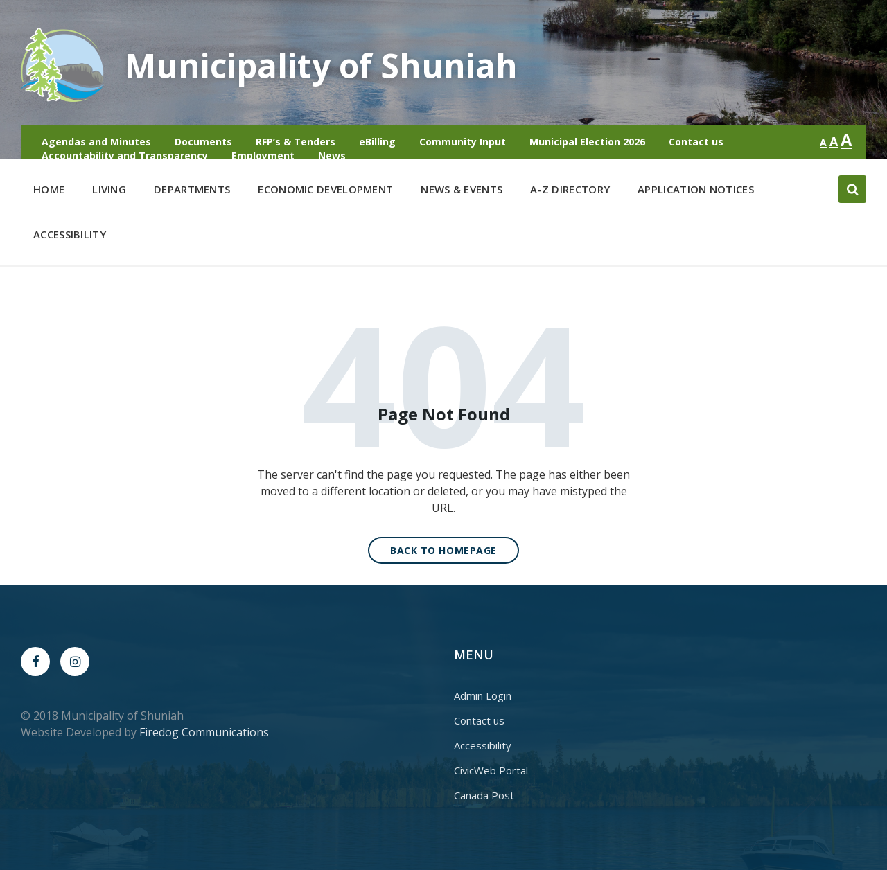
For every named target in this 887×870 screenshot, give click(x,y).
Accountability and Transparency (125, 155)
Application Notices (696, 189)
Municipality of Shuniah (321, 65)
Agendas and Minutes (96, 141)
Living (109, 192)
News (332, 155)
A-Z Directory (570, 189)
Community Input (462, 141)
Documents (203, 141)
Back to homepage (443, 550)
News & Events (461, 189)
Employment (263, 155)
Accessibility (69, 234)
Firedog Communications (204, 732)
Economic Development (325, 192)
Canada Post (484, 795)
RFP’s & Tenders (295, 141)
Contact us (696, 141)
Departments (192, 192)
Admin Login (482, 695)
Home (48, 189)
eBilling (377, 141)
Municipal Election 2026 (587, 141)
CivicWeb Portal (491, 770)
